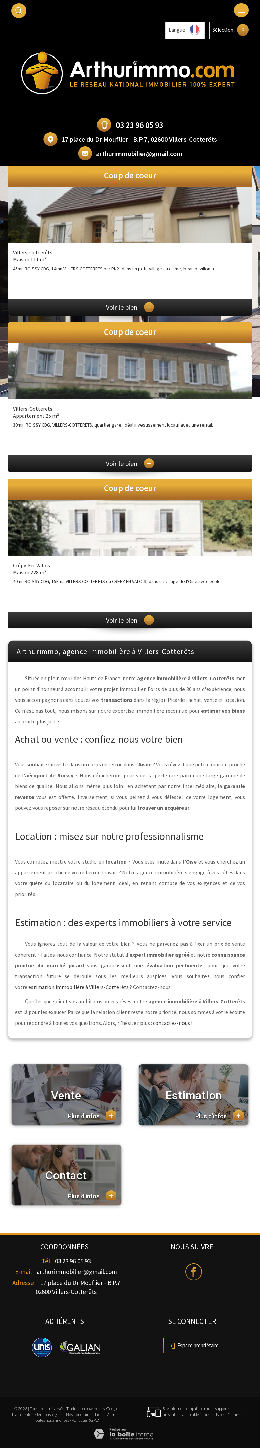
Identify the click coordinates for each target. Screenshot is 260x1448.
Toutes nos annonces (51, 1420)
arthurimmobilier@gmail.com (139, 153)
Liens (99, 1414)
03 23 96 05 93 (139, 125)
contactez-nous (171, 1022)
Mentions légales (48, 1414)
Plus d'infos (92, 1114)
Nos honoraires (79, 1414)
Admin (113, 1414)
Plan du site (21, 1414)
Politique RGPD (85, 1420)
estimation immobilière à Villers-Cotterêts (78, 987)
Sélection (222, 30)
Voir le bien (130, 307)
